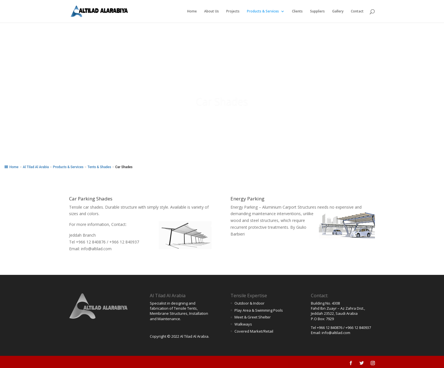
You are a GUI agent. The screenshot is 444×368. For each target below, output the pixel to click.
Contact (357, 11)
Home (192, 11)
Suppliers (317, 11)
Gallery (337, 11)
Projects (233, 11)
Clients (297, 11)
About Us (211, 11)
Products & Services (263, 11)
